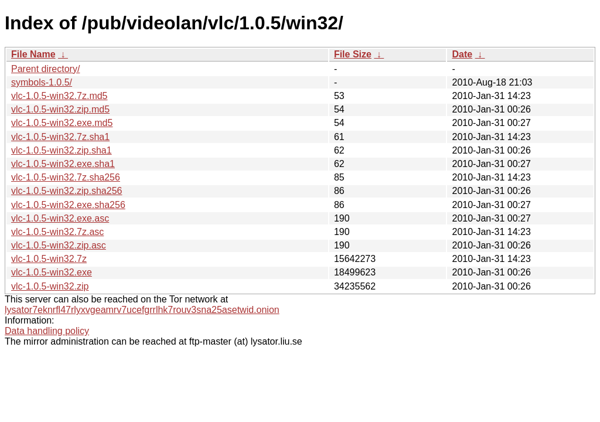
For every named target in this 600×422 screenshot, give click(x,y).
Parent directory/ (45, 69)
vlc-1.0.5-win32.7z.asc (57, 232)
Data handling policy (47, 331)
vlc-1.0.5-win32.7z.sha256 (65, 177)
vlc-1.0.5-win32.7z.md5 (59, 96)
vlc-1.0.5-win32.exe (51, 272)
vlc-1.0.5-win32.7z (49, 259)
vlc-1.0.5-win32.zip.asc (58, 245)
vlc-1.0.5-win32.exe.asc (60, 218)
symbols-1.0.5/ (41, 82)
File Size (352, 54)
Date (462, 54)
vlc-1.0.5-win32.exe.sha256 (68, 205)
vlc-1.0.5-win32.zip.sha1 (61, 150)
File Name (33, 54)
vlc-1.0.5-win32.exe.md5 (61, 123)
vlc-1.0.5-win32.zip (50, 286)
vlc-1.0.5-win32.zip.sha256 (66, 191)
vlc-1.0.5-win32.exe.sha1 (63, 164)
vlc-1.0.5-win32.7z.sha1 (60, 137)
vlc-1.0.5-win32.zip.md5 (60, 109)
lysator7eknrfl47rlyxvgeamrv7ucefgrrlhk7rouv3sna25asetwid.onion (142, 310)
